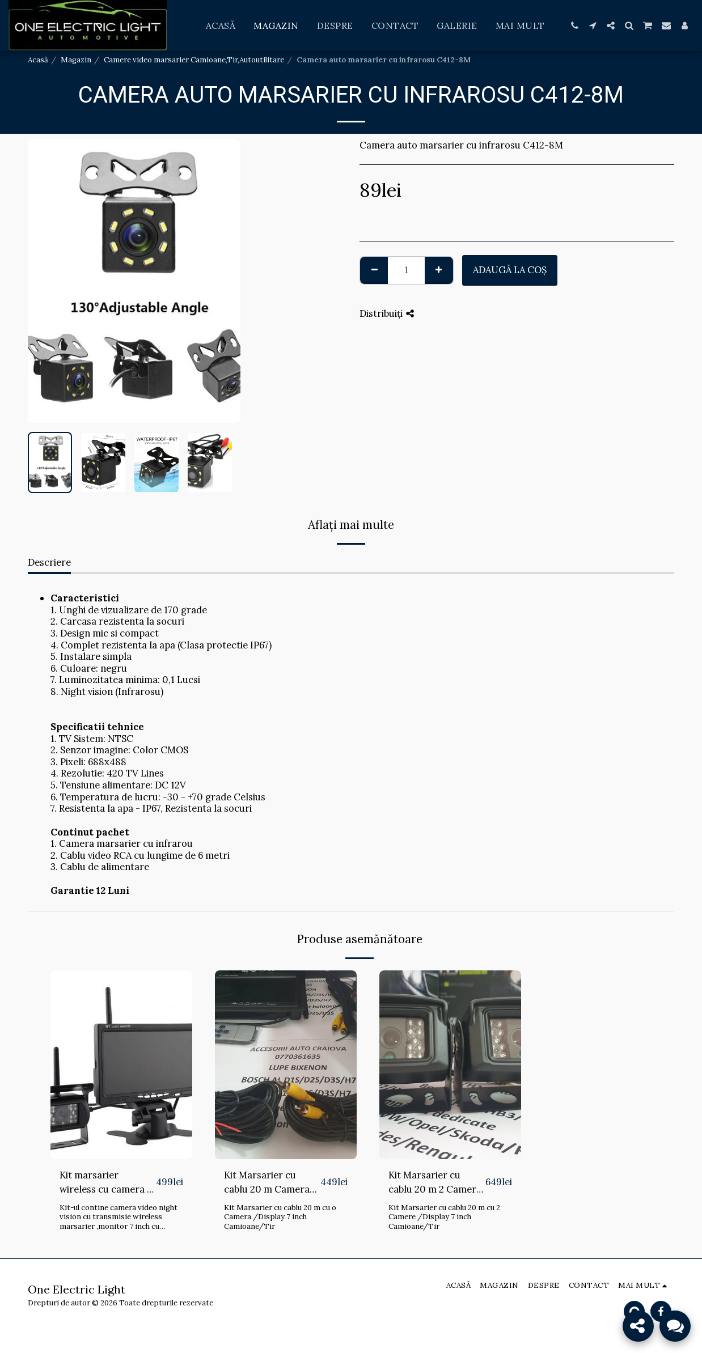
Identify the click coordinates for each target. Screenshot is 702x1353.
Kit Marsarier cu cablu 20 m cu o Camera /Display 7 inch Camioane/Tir (280, 1217)
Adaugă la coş (510, 270)
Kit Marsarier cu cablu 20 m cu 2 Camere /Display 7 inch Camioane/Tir (444, 1217)
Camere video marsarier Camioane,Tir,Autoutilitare (194, 60)
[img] (121, 1064)
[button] (574, 25)
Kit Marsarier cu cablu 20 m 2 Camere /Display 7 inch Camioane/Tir (434, 1183)
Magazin (76, 60)
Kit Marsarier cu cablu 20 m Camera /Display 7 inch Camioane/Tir (267, 1183)
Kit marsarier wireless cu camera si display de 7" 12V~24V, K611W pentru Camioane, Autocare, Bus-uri (107, 1183)
